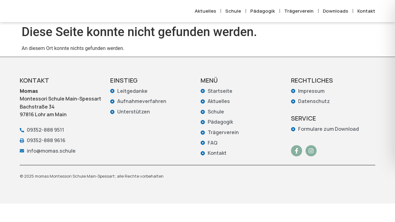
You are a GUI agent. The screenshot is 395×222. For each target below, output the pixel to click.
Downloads (335, 14)
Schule (233, 14)
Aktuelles (205, 14)
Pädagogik (262, 14)
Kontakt (366, 14)
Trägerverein (299, 14)
